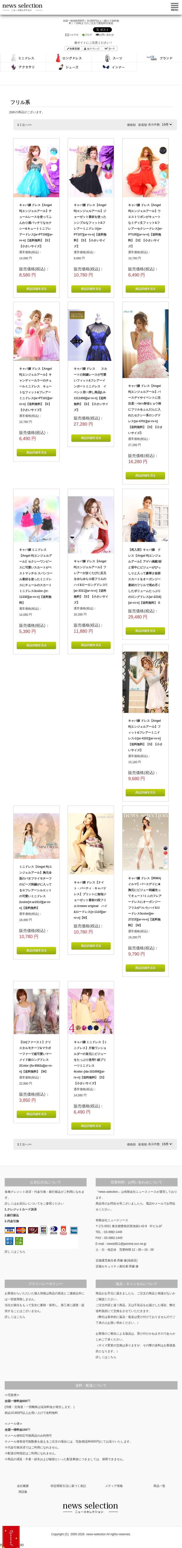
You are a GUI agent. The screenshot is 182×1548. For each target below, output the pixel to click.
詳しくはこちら (15, 1251)
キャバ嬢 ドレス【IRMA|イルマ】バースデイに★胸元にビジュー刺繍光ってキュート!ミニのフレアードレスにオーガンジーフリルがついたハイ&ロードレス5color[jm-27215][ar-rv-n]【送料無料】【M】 (145, 902)
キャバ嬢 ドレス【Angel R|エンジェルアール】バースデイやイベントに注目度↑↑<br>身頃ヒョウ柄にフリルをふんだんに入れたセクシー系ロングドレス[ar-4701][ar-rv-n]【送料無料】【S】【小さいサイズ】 (145, 409)
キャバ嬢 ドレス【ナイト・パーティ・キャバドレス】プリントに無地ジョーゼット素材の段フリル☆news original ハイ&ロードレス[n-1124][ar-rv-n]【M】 (90, 900)
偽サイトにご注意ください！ (93, 42)
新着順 (142, 125)
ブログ (87, 34)
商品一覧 (159, 1486)
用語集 (22, 1492)
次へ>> (26, 125)
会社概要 (23, 1486)
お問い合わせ (105, 34)
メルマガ (71, 34)
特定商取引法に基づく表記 (68, 1486)
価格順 (131, 125)
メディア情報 (114, 1486)
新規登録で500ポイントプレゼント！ (11, 1537)
